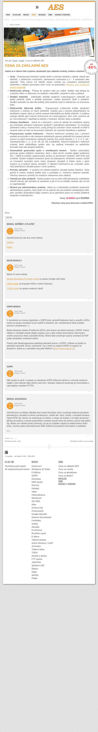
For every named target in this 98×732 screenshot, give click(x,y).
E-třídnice (36, 472)
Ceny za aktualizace (67, 472)
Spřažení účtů (38, 565)
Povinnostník (37, 511)
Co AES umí (17, 15)
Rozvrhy (35, 485)
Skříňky (10, 242)
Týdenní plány (38, 549)
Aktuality (35, 527)
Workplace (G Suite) (41, 469)
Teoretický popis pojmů (15, 466)
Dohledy (35, 488)
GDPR (10, 367)
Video (34, 492)
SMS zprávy (37, 482)
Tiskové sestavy (39, 540)
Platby (9, 247)
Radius (35, 569)
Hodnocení (37, 466)
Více (8, 431)
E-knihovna (37, 530)
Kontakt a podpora (62, 15)
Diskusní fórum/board (41, 517)
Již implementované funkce (17, 469)
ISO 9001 (36, 501)
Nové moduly (14, 260)
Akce (34, 504)
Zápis (34, 572)
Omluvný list (37, 508)
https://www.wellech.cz (64, 348)
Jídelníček (36, 562)
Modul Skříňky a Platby (21, 224)
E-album (35, 537)
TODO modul (13, 288)
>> (16, 438)
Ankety (35, 524)
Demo (50, 15)
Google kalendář (39, 514)
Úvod (8, 15)
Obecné (9, 217)
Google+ (6, 452)
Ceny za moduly (88, 441)
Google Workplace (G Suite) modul (23, 279)
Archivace (36, 546)
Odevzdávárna (38, 495)
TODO (35, 553)
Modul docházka (16, 399)
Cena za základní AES (68, 466)
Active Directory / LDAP (42, 543)
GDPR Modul (14, 307)
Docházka (36, 479)
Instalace (42, 15)
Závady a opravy (39, 556)
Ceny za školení (65, 476)
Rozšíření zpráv (39, 533)
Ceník (34, 15)
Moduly (26, 15)
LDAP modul (12, 284)
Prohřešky (36, 520)
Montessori (37, 498)
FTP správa (37, 559)
